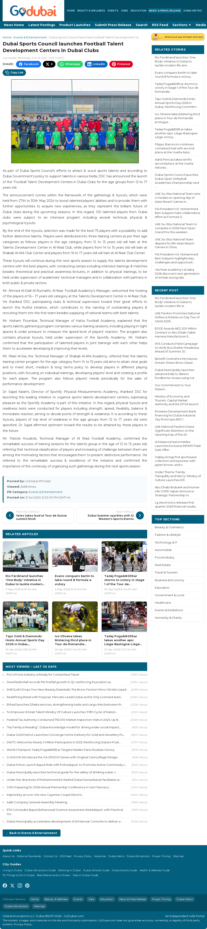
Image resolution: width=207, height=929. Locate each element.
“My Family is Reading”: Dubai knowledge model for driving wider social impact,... (64, 727)
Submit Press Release (113, 25)
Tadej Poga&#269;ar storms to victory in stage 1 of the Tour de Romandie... (176, 88)
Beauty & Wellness (91, 10)
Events (113, 10)
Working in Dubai (69, 870)
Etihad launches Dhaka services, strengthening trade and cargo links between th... (65, 704)
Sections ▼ (181, 25)
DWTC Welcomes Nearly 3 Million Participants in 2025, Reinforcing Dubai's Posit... (64, 742)
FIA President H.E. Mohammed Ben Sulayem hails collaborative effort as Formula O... (177, 213)
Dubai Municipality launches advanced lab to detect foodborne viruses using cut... (175, 374)
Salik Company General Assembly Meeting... (38, 802)
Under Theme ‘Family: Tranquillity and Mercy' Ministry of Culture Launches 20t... (178, 476)
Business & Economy (169, 580)
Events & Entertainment (30, 37)
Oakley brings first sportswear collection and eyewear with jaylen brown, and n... (176, 461)
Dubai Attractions (138, 856)
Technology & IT (166, 542)
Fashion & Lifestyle (168, 534)
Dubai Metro (192, 10)
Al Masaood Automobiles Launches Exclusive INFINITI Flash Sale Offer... (178, 445)
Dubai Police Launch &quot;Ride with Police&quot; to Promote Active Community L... (67, 764)
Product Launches (74, 25)
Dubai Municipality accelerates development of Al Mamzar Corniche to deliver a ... (65, 821)
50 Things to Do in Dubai (19, 875)
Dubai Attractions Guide (40, 870)
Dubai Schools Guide (96, 870)
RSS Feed (160, 25)
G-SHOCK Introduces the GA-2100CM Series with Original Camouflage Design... (63, 757)
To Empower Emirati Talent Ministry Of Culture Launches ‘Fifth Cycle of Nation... (62, 712)
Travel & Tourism (166, 572)
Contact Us (50, 856)
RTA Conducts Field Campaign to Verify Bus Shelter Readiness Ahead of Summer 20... (177, 347)
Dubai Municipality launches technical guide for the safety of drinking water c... (62, 772)
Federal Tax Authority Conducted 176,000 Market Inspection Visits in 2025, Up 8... (63, 719)
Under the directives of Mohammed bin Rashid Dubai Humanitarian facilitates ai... (64, 779)
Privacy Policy (83, 856)
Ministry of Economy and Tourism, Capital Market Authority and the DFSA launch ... (178, 400)
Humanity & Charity (168, 617)
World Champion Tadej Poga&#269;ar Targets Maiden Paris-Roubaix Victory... (61, 749)
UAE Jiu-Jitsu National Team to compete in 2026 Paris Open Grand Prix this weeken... (176, 228)
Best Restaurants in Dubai (53, 875)
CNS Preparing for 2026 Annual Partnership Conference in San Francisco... (59, 787)
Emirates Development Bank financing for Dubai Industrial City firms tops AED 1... (175, 415)
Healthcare (163, 602)
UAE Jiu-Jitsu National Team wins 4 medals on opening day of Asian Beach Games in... (177, 197)
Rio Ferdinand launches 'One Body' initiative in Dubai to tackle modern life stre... (175, 61)
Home (71, 10)
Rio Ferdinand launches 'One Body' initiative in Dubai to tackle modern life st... (175, 302)
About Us (9, 856)
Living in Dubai (12, 870)
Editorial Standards (29, 856)
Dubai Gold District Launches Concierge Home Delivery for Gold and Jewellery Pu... (66, 734)
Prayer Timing (161, 856)
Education (138, 10)
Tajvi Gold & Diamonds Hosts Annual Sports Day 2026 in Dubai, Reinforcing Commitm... (176, 103)
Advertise (100, 856)
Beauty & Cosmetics (169, 527)
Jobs (124, 10)
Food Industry (164, 557)
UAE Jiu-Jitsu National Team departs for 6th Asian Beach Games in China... (174, 243)
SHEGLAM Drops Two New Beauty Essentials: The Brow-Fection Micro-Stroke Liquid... (67, 689)
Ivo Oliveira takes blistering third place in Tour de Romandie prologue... (177, 118)
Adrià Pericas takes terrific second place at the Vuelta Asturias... (174, 163)
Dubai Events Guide (124, 870)
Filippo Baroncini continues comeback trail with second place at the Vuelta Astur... (174, 148)
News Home (14, 25)
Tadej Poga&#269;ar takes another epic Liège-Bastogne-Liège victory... (176, 133)
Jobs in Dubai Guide (85, 875)
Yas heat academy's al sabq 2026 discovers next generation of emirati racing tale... (177, 273)
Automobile (163, 550)
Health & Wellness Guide (154, 870)
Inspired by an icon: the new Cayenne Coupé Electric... (45, 794)
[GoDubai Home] (33, 10)
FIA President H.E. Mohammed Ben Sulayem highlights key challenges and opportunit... (176, 258)
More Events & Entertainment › (119, 534)
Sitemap (178, 856)
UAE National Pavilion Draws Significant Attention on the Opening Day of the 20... (174, 430)
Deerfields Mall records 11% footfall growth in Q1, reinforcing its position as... (60, 682)
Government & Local (169, 595)
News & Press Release (165, 10)
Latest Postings (41, 25)
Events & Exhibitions (169, 610)
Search (142, 25)
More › (196, 49)
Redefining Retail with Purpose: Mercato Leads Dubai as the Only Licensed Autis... (65, 697)
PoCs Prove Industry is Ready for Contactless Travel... (44, 674)
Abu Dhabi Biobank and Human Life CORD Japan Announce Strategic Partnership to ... (177, 491)
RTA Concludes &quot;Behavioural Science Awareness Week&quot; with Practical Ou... (65, 812)
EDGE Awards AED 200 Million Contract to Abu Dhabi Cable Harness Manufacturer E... (176, 332)
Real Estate (163, 565)
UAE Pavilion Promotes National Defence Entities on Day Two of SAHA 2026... (177, 317)
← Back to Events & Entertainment (31, 833)
